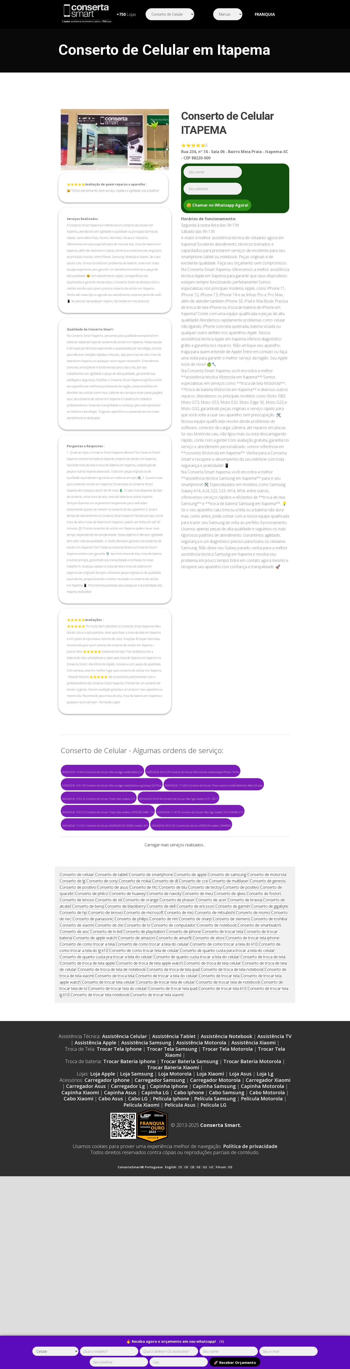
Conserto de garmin (233, 1073)
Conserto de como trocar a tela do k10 (223, 1111)
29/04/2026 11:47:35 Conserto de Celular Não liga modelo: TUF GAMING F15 (200, 812)
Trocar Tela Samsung (172, 1216)
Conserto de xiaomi (77, 1092)
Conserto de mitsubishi (215, 1079)
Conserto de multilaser (228, 1047)
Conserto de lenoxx (77, 1066)
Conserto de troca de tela (263, 1123)
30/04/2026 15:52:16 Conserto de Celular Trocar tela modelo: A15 (98, 799)
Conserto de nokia (135, 1047)
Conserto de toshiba (269, 1085)
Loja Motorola (175, 1240)
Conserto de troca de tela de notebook (111, 1136)
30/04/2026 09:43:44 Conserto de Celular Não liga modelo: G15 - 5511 (178, 799)
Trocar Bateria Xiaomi (173, 1234)
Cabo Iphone (189, 1259)
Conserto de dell (161, 1073)
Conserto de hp (73, 1079)
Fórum (221, 1334)
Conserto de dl (165, 1047)
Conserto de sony (102, 1047)
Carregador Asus (86, 1253)
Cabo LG (138, 1265)
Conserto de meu (198, 1060)
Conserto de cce (193, 1047)
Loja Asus (240, 1240)
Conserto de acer (211, 1066)
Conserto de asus (112, 1054)
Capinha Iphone (169, 1253)
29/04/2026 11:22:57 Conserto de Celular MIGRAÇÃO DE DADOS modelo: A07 (105, 825)
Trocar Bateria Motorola (252, 1228)
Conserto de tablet (111, 1041)
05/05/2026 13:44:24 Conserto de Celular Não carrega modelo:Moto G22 (102, 772)
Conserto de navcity (164, 1060)
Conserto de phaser (177, 1066)
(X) (221, 1341)
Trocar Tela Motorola (227, 1216)
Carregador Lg (128, 1253)
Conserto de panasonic (93, 1085)
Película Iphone (171, 1265)
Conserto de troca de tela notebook (232, 1136)
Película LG (214, 1272)
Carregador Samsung (160, 1247)
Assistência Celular (124, 1203)
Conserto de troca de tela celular (212, 1130)
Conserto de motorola (266, 1041)
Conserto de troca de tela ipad (173, 1136)
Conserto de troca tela (114, 1142)
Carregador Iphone (107, 1247)
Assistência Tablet (174, 1203)
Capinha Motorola (262, 1253)
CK (186, 1334)
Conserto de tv (137, 1092)
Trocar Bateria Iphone (129, 1228)
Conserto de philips (131, 1085)
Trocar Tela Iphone (119, 1216)
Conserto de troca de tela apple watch (149, 1130)
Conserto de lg (72, 1047)
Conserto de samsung (227, 1041)
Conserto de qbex (229, 1060)
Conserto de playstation (144, 1098)
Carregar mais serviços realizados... (175, 845)
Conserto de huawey (127, 1060)
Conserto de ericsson (195, 1073)
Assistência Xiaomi (253, 1209)
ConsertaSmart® (131, 1334)
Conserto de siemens (231, 1085)
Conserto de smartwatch (259, 1092)
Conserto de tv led (106, 1098)
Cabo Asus (110, 1265)
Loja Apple (102, 1240)
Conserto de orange (140, 1066)
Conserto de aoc (74, 1098)
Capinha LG (155, 1259)
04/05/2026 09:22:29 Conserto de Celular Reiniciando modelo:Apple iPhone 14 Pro (192, 772)
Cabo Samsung (226, 1259)
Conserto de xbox (208, 1104)
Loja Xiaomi (210, 1240)
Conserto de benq (88, 1073)
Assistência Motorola (201, 1209)
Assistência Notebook (226, 1203)
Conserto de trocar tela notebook (100, 1161)
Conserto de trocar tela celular (108, 1149)
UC (211, 1334)
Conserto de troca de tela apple (87, 1130)
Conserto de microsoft (143, 1079)
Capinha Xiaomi (80, 1259)
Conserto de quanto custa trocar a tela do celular (196, 1123)
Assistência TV (274, 1203)
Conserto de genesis (268, 1047)
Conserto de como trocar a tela (87, 1111)
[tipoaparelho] (55, 1351)
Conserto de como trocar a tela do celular (152, 1111)
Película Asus (180, 1272)
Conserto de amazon (136, 1104)
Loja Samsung (136, 1240)
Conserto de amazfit (174, 1104)
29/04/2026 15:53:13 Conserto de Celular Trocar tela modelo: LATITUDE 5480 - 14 (108, 812)
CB (192, 1334)
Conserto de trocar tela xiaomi (157, 1161)
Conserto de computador (173, 1092)
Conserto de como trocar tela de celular (144, 1117)
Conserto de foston (264, 1060)
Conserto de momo (253, 1079)
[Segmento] (170, 14)
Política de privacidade (250, 1313)
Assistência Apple (95, 1209)
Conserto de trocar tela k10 (222, 1155)
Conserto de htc (144, 1054)
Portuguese (154, 1334)
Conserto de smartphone (151, 1041)
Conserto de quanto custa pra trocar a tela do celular (106, 1123)
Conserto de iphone (183, 1098)
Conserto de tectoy (204, 1054)
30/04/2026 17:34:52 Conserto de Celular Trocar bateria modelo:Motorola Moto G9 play (214, 785)
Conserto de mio (179, 1079)
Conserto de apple (190, 1041)
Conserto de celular (77, 1041)
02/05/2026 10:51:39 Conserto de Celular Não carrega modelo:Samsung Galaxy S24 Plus (111, 785)
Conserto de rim (163, 1085)
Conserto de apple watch (95, 1104)
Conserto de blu (173, 1054)
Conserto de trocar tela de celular (165, 1149)
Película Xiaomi (141, 1272)
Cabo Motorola (267, 1259)
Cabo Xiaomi (78, 1265)
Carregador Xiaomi (268, 1247)
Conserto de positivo (78, 1054)
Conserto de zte (109, 1092)
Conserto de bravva (245, 1066)
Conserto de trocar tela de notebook (228, 1149)
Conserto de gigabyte (269, 1073)
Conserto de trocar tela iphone (252, 1104)
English (170, 1334)
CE (180, 1334)
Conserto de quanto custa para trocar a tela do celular (227, 1117)
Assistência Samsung (146, 1209)
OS (230, 1334)
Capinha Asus (120, 1259)
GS (205, 1334)
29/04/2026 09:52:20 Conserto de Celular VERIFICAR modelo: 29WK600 (191, 825)
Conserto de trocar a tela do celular (166, 1142)
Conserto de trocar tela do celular (117, 1155)
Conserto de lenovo (105, 1079)
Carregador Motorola (215, 1247)
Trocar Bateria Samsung (189, 1228)
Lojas (126, 14)
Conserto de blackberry (125, 1073)
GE (198, 1334)
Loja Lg (265, 1240)
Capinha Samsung (214, 1253)
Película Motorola (262, 1265)
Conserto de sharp (195, 1085)
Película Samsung (215, 1265)
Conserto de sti (108, 1066)
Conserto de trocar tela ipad (172, 1155)
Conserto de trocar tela (222, 1098)
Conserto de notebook (216, 1092)
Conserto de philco (91, 1060)
